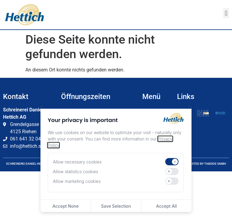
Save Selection (116, 206)
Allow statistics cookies (75, 171)
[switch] (172, 161)
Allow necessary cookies (77, 161)
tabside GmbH (215, 163)
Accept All (166, 206)
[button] (226, 13)
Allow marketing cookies (77, 181)
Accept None (65, 206)
